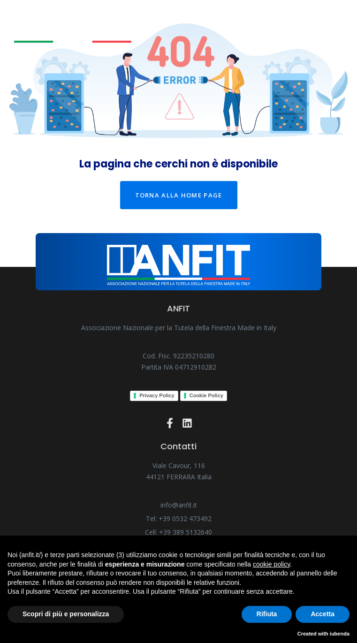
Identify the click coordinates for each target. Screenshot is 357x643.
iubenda (339, 633)
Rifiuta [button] (267, 614)
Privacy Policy (157, 395)
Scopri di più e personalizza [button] (66, 614)
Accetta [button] (322, 614)
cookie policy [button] (271, 564)
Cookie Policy (206, 395)
